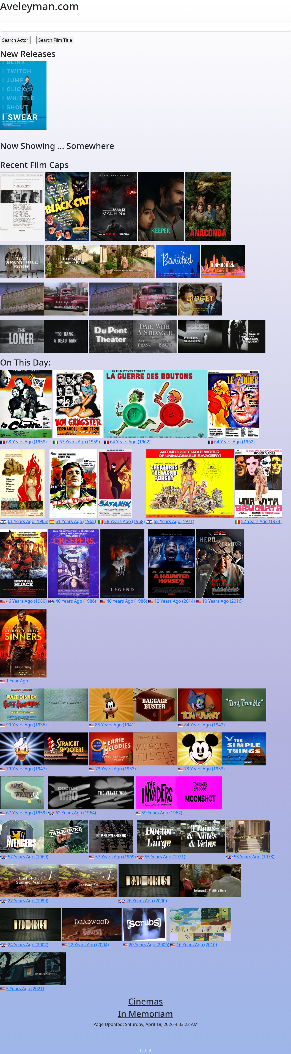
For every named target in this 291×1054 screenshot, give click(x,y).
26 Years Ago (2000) (147, 901)
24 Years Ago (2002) (28, 945)
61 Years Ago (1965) (28, 521)
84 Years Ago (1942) (204, 725)
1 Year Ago (17, 681)
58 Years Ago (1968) (124, 521)
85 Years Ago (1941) (115, 725)
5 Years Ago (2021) (25, 989)
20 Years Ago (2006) (149, 945)
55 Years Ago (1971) (174, 521)
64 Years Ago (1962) (130, 442)
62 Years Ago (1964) (76, 813)
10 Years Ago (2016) (222, 601)
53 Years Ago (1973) (254, 857)
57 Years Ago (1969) (28, 857)
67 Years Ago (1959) (79, 442)
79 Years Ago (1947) (26, 769)
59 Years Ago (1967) (162, 813)
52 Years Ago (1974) (261, 521)
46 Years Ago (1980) (26, 601)
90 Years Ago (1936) (26, 725)
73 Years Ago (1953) (115, 769)
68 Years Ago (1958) (26, 442)
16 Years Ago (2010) (197, 945)
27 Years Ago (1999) (28, 901)
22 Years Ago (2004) (88, 945)
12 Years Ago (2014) (174, 601)
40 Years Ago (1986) (76, 601)
